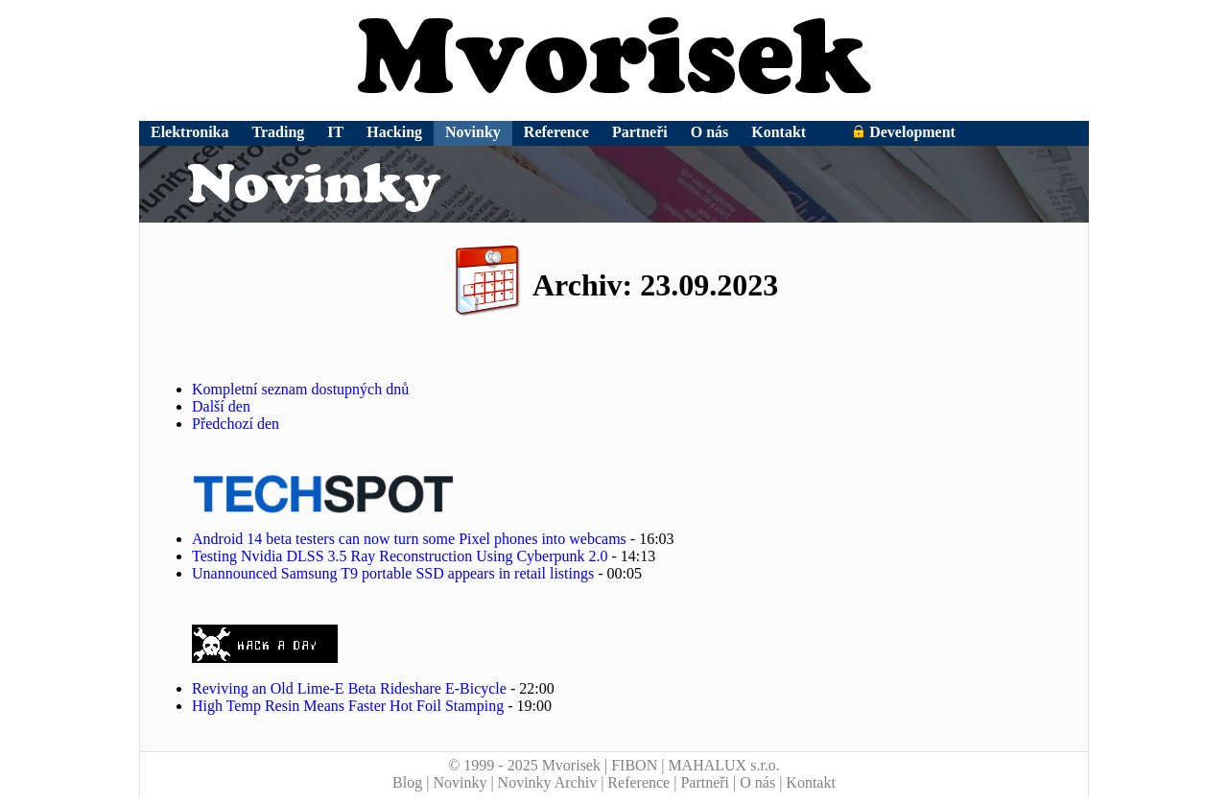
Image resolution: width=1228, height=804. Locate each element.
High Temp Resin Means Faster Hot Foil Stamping (348, 706)
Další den (221, 406)
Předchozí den (235, 423)
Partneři (640, 132)
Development (904, 132)
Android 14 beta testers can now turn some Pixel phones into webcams (409, 539)
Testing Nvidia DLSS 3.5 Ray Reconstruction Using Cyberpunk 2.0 (400, 556)
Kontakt (778, 132)
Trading (278, 132)
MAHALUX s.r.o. (723, 765)
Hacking (394, 132)
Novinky (473, 132)
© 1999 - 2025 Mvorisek (524, 765)
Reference (556, 132)
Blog (407, 782)
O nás (710, 132)
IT (335, 132)
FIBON (634, 765)
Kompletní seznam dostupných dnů (300, 389)
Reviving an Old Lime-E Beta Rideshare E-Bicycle (349, 688)
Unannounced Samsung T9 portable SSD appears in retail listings (393, 573)
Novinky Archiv (548, 782)
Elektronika (190, 132)
